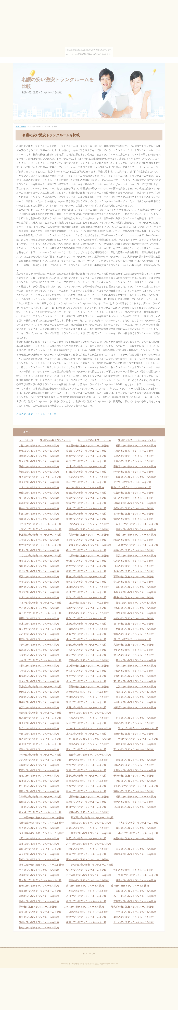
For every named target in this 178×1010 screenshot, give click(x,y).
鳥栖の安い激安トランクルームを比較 (86, 854)
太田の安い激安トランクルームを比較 (138, 739)
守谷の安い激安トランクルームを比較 (136, 911)
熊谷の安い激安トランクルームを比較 (86, 618)
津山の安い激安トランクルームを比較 (138, 728)
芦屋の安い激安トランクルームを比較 (89, 718)
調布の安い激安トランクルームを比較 (89, 613)
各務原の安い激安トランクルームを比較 (40, 718)
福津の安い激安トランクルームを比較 (39, 801)
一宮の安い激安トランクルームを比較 (86, 649)
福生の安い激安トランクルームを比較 (39, 780)
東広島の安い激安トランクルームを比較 (40, 739)
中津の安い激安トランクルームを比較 (89, 744)
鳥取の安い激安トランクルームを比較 (133, 571)
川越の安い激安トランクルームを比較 (39, 513)
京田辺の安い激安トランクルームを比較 (40, 849)
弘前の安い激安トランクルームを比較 (133, 560)
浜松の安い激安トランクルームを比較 (86, 482)
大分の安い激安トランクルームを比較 (39, 498)
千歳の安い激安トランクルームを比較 (133, 775)
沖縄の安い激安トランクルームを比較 (39, 456)
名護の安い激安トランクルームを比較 (36, 414)
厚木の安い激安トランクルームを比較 (86, 749)
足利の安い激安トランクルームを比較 (86, 723)
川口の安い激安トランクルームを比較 (133, 566)
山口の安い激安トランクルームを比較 (89, 602)
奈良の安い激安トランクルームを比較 (39, 487)
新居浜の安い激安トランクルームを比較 (40, 686)
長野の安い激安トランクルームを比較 (86, 539)
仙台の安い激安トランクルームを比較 (39, 461)
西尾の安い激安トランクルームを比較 (39, 681)
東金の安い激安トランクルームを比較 (136, 697)
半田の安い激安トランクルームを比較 (39, 733)
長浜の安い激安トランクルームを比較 (39, 676)
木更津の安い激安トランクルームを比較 (40, 602)
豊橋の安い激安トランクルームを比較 (86, 498)
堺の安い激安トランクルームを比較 (132, 639)
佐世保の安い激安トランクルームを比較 (90, 545)
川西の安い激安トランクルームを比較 (86, 707)
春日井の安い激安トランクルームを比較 (40, 629)
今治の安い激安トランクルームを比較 (86, 681)
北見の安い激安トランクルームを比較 (136, 718)
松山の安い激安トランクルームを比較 (131, 487)
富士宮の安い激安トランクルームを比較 (87, 691)
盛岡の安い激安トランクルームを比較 (133, 513)
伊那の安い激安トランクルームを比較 (39, 922)
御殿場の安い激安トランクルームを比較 (40, 712)
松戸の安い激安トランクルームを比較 (39, 571)
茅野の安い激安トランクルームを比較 (133, 791)
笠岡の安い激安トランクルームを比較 (86, 765)
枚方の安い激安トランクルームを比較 (86, 566)
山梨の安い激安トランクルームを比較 (133, 508)
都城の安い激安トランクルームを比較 (86, 608)
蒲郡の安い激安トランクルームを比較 (39, 896)
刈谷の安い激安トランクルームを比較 (133, 634)
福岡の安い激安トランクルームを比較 (136, 445)
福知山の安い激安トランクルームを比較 (87, 859)
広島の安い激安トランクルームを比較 (133, 456)
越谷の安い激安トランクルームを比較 (39, 587)
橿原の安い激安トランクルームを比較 (39, 723)
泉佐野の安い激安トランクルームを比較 (134, 676)
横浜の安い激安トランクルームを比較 (86, 450)
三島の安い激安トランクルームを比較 (89, 660)
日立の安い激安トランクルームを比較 (133, 733)
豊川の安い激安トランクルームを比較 (133, 649)
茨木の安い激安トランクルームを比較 (133, 623)
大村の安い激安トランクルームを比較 (84, 906)
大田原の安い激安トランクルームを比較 (87, 697)
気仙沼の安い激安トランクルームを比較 (92, 864)
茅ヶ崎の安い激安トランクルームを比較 (90, 739)
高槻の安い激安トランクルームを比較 (138, 545)
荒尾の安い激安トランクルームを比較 (133, 801)
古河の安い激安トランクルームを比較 (39, 707)
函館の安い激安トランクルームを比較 (86, 576)
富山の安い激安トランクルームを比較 (39, 492)
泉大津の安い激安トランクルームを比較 (87, 780)
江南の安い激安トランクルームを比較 (91, 822)
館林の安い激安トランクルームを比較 (89, 812)
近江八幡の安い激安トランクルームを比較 (88, 875)
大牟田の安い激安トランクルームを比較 (40, 660)
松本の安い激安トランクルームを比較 (86, 550)
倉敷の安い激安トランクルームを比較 (86, 519)
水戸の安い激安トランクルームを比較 (89, 524)
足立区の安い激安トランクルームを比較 (134, 702)
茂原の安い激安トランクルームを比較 (136, 691)
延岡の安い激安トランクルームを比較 (39, 691)
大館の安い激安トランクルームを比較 (86, 786)
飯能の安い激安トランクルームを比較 (39, 859)
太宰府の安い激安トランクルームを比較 (40, 890)
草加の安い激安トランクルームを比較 (136, 660)
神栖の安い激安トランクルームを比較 (39, 702)
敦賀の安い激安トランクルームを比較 (133, 838)
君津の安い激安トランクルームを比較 (86, 917)
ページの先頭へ (157, 944)
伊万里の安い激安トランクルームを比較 (134, 807)
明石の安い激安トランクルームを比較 (39, 634)
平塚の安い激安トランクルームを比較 (133, 597)
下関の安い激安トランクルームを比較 (133, 576)
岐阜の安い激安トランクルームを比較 (39, 482)
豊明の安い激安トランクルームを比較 (138, 875)
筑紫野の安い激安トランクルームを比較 (92, 817)
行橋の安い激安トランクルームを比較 (39, 885)
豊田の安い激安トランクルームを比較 (136, 587)
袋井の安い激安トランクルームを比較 (86, 676)
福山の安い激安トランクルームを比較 (133, 498)
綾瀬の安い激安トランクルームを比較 (39, 875)
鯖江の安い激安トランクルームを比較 (86, 870)
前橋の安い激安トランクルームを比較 (89, 629)
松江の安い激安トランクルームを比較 (133, 618)
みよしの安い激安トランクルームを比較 (134, 896)
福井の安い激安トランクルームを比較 (39, 508)
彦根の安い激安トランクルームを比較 (86, 592)
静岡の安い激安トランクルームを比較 (133, 471)
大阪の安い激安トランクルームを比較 (39, 445)
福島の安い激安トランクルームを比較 (39, 649)
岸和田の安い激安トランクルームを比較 (134, 608)
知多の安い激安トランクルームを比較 (39, 843)
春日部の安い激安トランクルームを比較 (40, 613)
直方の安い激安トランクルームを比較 (138, 822)
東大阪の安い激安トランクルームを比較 (134, 681)
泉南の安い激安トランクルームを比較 (86, 922)
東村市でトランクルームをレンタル (137, 440)
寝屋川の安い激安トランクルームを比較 (40, 744)
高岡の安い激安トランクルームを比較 (39, 618)
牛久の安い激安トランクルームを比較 (39, 870)
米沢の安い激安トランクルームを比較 (39, 917)
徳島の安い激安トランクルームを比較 (133, 519)
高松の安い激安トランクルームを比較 (39, 560)
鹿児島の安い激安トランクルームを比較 (40, 477)
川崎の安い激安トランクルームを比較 (86, 508)
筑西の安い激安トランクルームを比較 (39, 770)
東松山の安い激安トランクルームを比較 (40, 911)
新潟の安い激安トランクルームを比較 (39, 471)
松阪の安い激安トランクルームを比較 (86, 655)
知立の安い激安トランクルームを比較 (39, 728)
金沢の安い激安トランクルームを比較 (86, 492)
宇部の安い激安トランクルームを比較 (89, 686)
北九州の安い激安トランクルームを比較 (40, 524)
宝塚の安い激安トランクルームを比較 (39, 655)
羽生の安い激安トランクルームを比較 (86, 791)
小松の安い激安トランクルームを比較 (138, 833)
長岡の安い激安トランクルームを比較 (133, 550)
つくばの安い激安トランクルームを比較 (40, 555)
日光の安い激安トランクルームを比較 (89, 911)
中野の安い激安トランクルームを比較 (39, 665)
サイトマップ (89, 954)
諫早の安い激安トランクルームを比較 (86, 702)
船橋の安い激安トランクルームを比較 (39, 503)
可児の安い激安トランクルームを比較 (39, 828)
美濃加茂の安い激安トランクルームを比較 (41, 822)
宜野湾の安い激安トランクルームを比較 (134, 901)
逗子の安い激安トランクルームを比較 (86, 775)
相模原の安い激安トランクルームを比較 (134, 707)
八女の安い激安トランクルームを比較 (39, 854)
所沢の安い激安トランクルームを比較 (136, 555)
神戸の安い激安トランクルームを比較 (86, 461)
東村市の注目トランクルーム (55, 440)
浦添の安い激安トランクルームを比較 (86, 770)
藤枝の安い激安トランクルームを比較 (136, 602)
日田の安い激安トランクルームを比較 (136, 890)
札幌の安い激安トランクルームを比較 (133, 450)
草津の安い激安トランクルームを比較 (39, 576)
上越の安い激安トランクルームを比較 (86, 623)
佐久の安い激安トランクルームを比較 (86, 670)
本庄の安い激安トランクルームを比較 (89, 890)
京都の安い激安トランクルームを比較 (39, 450)
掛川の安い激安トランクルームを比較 (39, 597)
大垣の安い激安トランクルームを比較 (133, 644)
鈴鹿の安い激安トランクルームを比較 (86, 644)
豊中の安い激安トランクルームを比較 (136, 744)
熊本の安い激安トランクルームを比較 (86, 456)
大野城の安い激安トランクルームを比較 (134, 770)
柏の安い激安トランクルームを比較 (85, 487)
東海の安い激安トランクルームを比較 (91, 833)
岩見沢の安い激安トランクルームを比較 (132, 906)
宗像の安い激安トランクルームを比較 (136, 760)
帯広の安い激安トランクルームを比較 (133, 581)
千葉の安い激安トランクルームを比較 (133, 461)
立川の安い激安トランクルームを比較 (86, 466)
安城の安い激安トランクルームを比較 (39, 592)
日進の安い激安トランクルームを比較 (136, 849)
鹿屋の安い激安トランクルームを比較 (86, 801)
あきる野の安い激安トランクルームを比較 (88, 843)
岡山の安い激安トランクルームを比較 (39, 466)
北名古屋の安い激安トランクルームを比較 (41, 864)
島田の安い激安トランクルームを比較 (39, 791)
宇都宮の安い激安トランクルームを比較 (134, 466)
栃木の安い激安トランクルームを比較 (86, 581)
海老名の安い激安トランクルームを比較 (90, 712)
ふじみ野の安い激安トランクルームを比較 (41, 817)
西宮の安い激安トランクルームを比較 (86, 571)
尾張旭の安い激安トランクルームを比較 (134, 854)
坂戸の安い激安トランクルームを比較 (89, 796)
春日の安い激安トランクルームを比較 (136, 828)
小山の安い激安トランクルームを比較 (86, 639)
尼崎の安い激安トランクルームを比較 (136, 629)
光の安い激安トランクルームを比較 (132, 482)
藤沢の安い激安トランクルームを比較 (86, 513)
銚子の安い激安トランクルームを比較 (136, 880)
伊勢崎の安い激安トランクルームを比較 (40, 754)
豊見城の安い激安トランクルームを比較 (40, 812)
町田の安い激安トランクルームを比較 (86, 471)
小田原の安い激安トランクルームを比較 (87, 587)
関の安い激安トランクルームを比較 (38, 906)
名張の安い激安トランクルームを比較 (86, 896)
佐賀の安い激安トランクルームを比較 (133, 492)
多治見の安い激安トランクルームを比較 (134, 592)
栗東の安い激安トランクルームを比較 (133, 917)
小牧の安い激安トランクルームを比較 (133, 670)
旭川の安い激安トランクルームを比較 (39, 550)
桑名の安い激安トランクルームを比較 (86, 634)
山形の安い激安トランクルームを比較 (39, 539)
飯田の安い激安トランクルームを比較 (86, 807)
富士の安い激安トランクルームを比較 (133, 749)
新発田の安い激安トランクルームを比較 (87, 828)
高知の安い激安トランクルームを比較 (89, 534)
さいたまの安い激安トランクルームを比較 (88, 728)
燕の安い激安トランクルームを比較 (85, 885)
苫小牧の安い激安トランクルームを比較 (87, 665)
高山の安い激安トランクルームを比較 (39, 901)
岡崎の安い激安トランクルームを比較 (39, 519)
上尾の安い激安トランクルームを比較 (86, 733)
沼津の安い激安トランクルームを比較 (89, 529)
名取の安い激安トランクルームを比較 (39, 838)
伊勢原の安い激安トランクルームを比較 (40, 796)
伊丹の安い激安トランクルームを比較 (39, 644)
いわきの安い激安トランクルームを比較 (40, 760)
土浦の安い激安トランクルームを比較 (136, 686)
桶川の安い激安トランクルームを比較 (89, 849)
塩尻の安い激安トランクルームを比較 (86, 838)
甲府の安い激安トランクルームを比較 (39, 608)
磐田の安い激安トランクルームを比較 (133, 655)
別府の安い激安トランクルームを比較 (133, 723)
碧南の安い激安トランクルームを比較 (89, 880)
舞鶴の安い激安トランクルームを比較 (39, 927)
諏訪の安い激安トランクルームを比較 (39, 749)
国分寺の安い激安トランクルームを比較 (90, 754)
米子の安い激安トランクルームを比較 (39, 581)
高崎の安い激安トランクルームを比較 (136, 529)
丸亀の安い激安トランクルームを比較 (39, 775)
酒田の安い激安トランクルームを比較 (136, 780)
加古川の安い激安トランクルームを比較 (40, 545)
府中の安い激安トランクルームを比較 (136, 665)
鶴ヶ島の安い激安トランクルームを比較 (40, 880)
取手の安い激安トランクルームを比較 (89, 760)
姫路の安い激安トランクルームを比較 (89, 477)
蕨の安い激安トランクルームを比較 (130, 885)
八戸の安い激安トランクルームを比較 (89, 555)
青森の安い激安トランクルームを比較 (86, 560)
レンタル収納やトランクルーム (94, 440)
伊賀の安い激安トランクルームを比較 (133, 765)
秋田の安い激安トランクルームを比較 (133, 539)
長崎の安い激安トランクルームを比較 (136, 477)
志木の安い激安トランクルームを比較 (39, 623)
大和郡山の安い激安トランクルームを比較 (135, 786)
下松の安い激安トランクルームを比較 (39, 807)
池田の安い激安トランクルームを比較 (136, 796)
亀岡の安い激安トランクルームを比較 (86, 901)
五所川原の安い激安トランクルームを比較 (41, 833)
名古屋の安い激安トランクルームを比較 (87, 445)
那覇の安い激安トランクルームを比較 (39, 639)
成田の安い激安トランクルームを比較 (39, 566)
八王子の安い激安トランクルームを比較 (137, 524)
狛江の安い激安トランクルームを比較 (39, 786)
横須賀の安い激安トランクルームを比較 (40, 534)
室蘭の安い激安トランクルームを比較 (39, 765)
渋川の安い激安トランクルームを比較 (133, 870)
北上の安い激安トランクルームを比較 (133, 922)
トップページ (21, 126)
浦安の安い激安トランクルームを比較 (136, 613)
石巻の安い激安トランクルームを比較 (39, 670)
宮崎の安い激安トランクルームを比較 (86, 503)
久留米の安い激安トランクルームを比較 (40, 529)
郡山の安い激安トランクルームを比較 (136, 534)
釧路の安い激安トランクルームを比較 (86, 597)
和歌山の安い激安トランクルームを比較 (134, 503)
